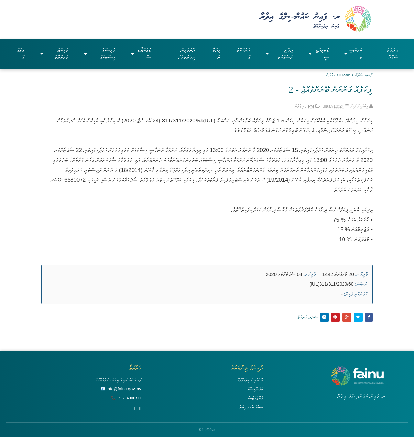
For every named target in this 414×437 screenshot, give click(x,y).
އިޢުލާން (330, 75)
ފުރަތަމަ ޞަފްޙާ (364, 75)
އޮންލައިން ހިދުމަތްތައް (186, 53)
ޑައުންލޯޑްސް (141, 53)
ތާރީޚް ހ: (361, 274)
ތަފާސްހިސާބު (255, 388)
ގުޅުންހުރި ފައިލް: (356, 294)
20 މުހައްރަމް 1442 (338, 274)
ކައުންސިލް (353, 53)
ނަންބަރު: (361, 284)
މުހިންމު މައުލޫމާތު (54, 53)
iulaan (345, 75)
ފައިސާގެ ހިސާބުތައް (99, 53)
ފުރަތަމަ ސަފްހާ (392, 53)
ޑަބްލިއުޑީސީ (319, 53)
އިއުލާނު (216, 53)
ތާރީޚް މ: (309, 274)
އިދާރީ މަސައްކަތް (279, 53)
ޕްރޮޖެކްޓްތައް (255, 398)
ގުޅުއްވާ (21, 53)
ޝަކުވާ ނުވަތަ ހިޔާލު (251, 407)
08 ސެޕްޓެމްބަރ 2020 (284, 274)
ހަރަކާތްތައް (243, 53)
